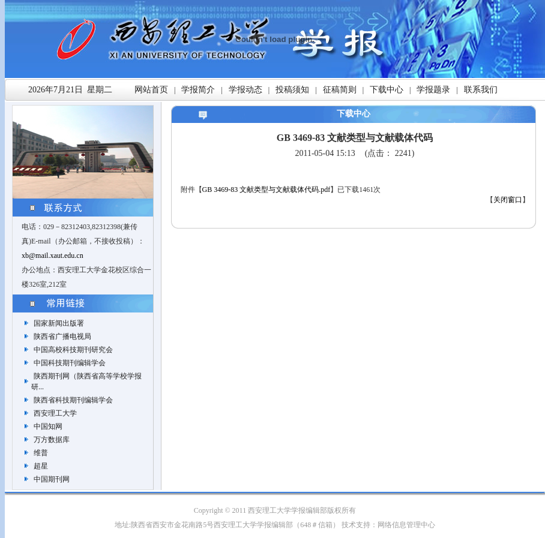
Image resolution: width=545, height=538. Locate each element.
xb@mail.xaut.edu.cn (52, 255)
